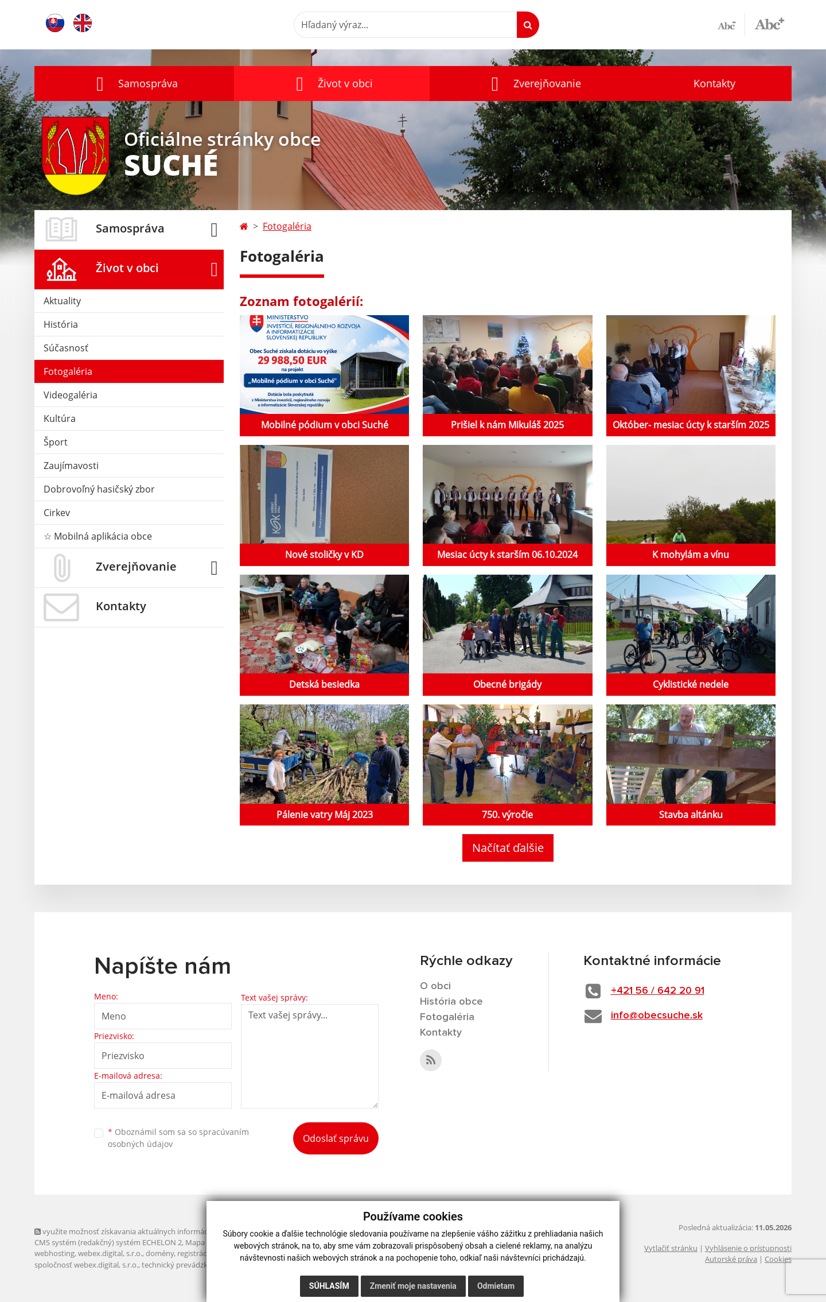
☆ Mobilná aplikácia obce (98, 536)
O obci (435, 986)
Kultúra (60, 418)
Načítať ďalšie (508, 847)
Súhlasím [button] (329, 1286)
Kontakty (714, 83)
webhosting (54, 1253)
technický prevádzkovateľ (185, 1265)
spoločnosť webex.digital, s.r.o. (86, 1265)
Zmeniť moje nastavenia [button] (413, 1286)
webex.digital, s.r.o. (110, 1253)
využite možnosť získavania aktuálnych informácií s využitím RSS (148, 1231)
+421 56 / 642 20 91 (657, 991)
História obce (451, 1002)
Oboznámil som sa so (178, 1137)
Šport (56, 442)
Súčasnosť (66, 348)
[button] (134, 83)
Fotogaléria (68, 371)
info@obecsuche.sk (657, 1015)
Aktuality (62, 300)
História (61, 324)
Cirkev (57, 512)
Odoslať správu (336, 1138)
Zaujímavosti (71, 465)
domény (160, 1253)
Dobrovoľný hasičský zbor (99, 489)
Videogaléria (71, 395)
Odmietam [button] (496, 1286)
